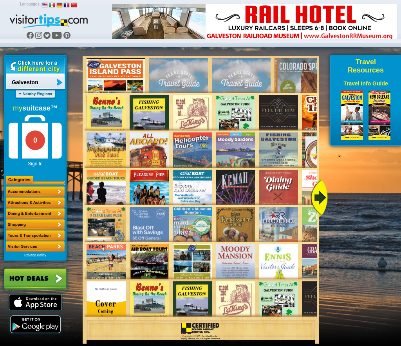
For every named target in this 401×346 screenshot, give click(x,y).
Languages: (30, 4)
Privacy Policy (35, 255)
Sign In (35, 164)
